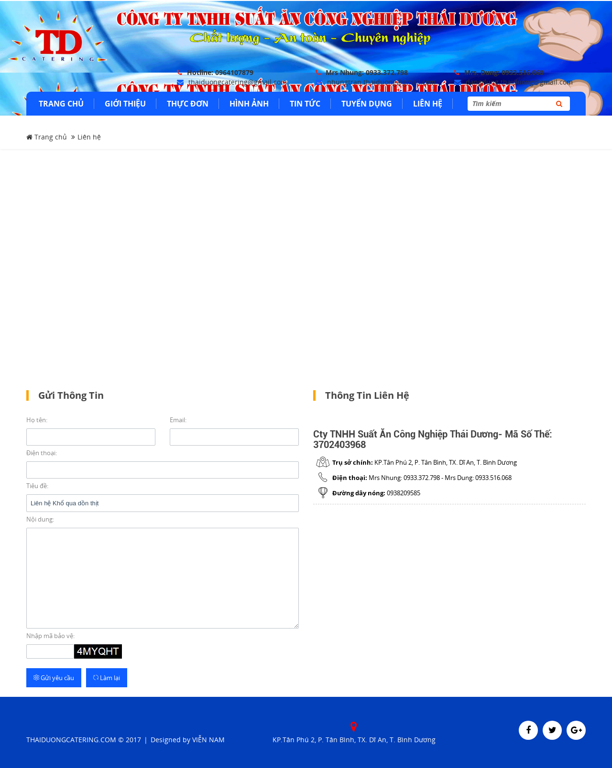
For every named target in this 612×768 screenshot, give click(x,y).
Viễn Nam (208, 738)
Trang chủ (46, 135)
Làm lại (106, 676)
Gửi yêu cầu (53, 676)
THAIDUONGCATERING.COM (71, 738)
